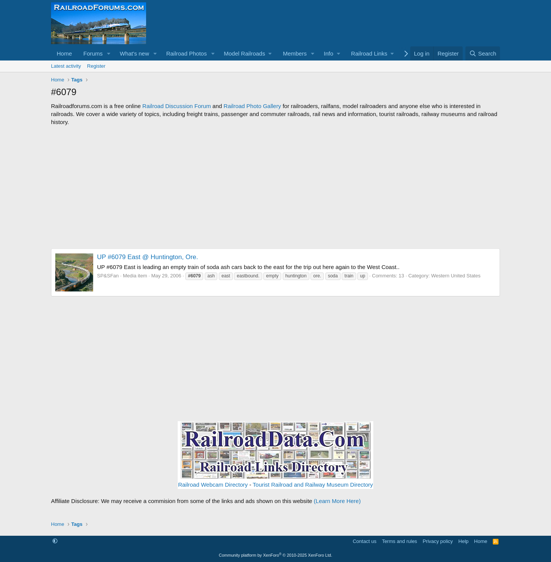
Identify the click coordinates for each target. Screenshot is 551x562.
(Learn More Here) (337, 501)
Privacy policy (438, 541)
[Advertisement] (275, 187)
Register (96, 66)
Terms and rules (399, 541)
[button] (109, 53)
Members (295, 53)
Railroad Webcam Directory (213, 484)
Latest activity (66, 66)
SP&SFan (108, 276)
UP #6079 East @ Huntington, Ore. (147, 257)
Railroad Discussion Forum (176, 106)
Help (464, 541)
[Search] (482, 53)
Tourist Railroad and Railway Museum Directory (313, 484)
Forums (93, 53)
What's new (134, 53)
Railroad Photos (186, 53)
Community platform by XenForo (275, 555)
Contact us (364, 541)
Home (64, 53)
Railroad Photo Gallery (252, 106)
